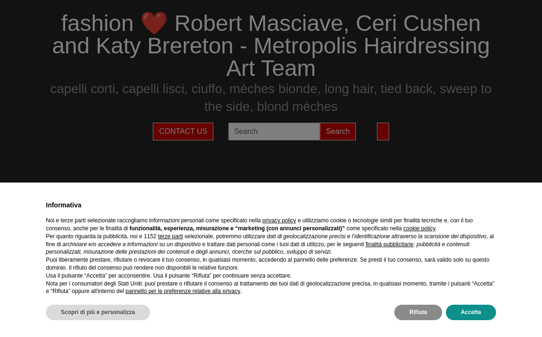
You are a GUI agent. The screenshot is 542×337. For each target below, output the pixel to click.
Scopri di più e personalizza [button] (98, 312)
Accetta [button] (471, 312)
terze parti (170, 236)
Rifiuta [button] (418, 312)
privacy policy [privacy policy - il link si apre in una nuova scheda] (279, 220)
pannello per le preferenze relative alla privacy (183, 291)
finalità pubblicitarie (390, 244)
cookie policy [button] (419, 228)
